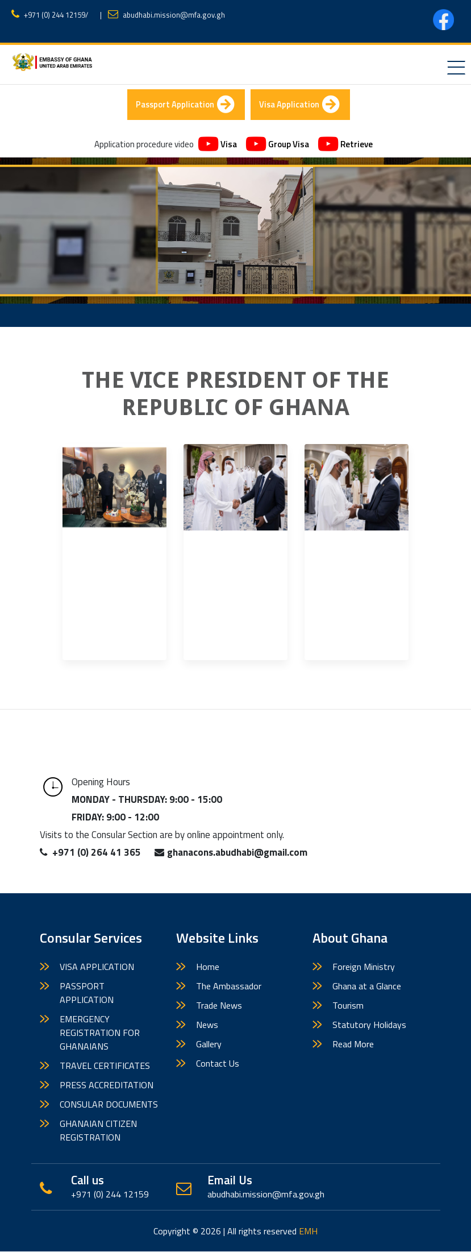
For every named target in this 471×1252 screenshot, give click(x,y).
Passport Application (185, 105)
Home (207, 967)
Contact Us (217, 1064)
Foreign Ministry (363, 967)
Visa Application (300, 105)
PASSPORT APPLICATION (87, 993)
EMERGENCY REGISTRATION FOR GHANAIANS (100, 1033)
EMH (308, 1231)
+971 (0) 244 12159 (54, 14)
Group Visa (277, 145)
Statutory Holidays (369, 1025)
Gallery (209, 1044)
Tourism (348, 1006)
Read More (353, 1044)
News (207, 1025)
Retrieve (345, 145)
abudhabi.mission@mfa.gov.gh (174, 14)
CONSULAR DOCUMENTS (109, 1105)
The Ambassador (228, 986)
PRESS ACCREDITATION (106, 1085)
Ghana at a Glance (366, 986)
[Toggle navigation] (456, 67)
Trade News (219, 1006)
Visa (217, 145)
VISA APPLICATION (97, 967)
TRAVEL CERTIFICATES (105, 1066)
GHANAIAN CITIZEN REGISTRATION (98, 1131)
